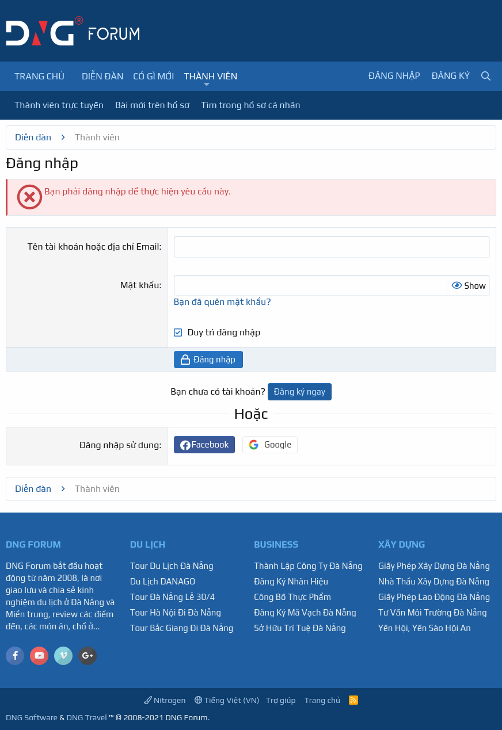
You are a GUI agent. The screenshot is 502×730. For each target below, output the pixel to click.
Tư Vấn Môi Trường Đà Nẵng (432, 612)
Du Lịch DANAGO (163, 581)
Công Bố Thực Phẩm (292, 597)
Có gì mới (153, 76)
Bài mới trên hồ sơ (152, 105)
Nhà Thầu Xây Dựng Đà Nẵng (433, 581)
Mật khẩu (139, 285)
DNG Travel (86, 717)
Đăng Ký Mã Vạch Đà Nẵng (305, 612)
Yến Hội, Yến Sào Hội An (424, 628)
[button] (207, 84)
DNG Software (32, 717)
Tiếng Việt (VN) (227, 700)
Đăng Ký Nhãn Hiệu (291, 581)
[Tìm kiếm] (486, 76)
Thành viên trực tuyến (59, 105)
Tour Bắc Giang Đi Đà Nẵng (182, 628)
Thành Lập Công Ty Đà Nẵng (308, 566)
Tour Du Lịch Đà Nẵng (172, 566)
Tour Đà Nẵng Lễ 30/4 (172, 597)
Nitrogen (165, 700)
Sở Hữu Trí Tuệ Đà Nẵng (300, 628)
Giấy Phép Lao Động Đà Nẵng (434, 597)
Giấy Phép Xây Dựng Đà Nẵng (434, 566)
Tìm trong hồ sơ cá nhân (251, 105)
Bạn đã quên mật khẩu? (222, 301)
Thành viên (210, 76)
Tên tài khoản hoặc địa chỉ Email (93, 246)
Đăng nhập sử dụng (119, 444)
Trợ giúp (281, 700)
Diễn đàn (103, 76)
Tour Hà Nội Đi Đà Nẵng (175, 612)
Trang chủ (39, 76)
